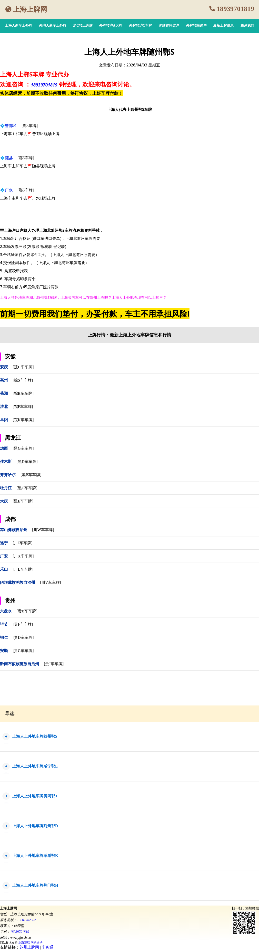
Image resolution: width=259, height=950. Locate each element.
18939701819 (235, 8)
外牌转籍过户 (196, 25)
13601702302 (26, 920)
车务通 (47, 947)
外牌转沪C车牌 (140, 25)
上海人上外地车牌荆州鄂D (35, 826)
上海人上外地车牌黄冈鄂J (34, 796)
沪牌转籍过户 (169, 25)
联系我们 (247, 25)
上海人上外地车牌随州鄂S (34, 736)
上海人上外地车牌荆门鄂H (35, 885)
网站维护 (36, 942)
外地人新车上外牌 (52, 25)
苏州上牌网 (29, 947)
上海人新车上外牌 (18, 25)
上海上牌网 (30, 9)
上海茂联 (24, 942)
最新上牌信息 (223, 25)
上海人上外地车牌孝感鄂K (35, 856)
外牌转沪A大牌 (110, 25)
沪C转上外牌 (82, 25)
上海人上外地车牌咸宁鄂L (35, 766)
